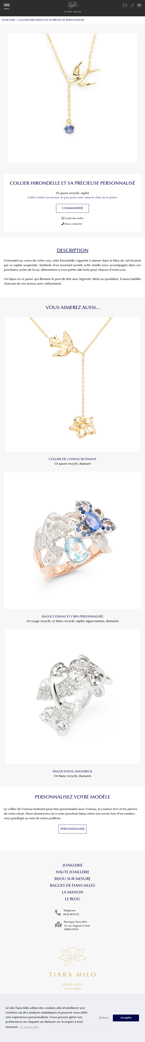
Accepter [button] (126, 1017)
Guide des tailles (72, 218)
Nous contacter (71, 224)
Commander (72, 208)
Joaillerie (73, 866)
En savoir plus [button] (29, 1027)
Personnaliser (72, 829)
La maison (72, 892)
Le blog (72, 899)
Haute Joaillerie (72, 872)
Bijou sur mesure (72, 879)
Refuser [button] (104, 1017)
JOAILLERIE (8, 20)
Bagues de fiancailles (72, 886)
